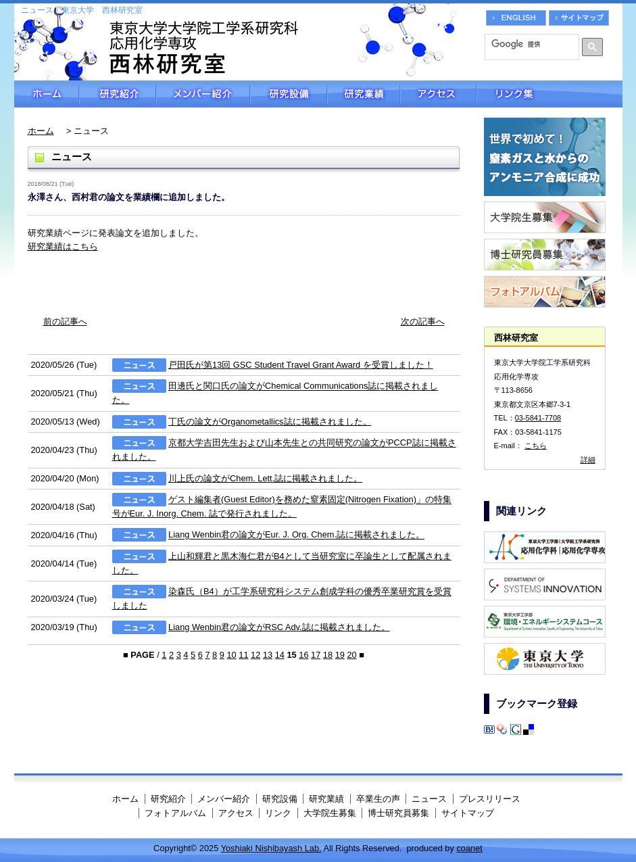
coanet (469, 848)
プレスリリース (489, 799)
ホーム (46, 93)
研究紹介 (117, 93)
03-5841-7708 (538, 418)
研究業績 (363, 93)
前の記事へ (65, 321)
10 (231, 655)
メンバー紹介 (203, 93)
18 (328, 655)
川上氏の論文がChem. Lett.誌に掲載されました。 (265, 478)
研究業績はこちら (63, 246)
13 (267, 655)
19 (340, 655)
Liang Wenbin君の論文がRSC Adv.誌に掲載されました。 (279, 627)
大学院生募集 (329, 813)
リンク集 (549, 93)
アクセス (438, 93)
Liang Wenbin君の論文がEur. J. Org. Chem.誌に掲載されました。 (296, 535)
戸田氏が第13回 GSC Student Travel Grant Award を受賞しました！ (300, 365)
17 (315, 655)
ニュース (429, 799)
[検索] (527, 44)
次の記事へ (423, 321)
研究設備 (288, 93)
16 (303, 655)
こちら (535, 445)
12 (255, 655)
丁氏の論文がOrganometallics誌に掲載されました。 (269, 421)
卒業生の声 (378, 799)
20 (351, 655)
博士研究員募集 (398, 813)
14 (280, 655)
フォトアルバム (175, 813)
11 (243, 655)
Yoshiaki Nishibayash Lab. (271, 848)
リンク (278, 813)
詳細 (588, 460)
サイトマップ (467, 813)
